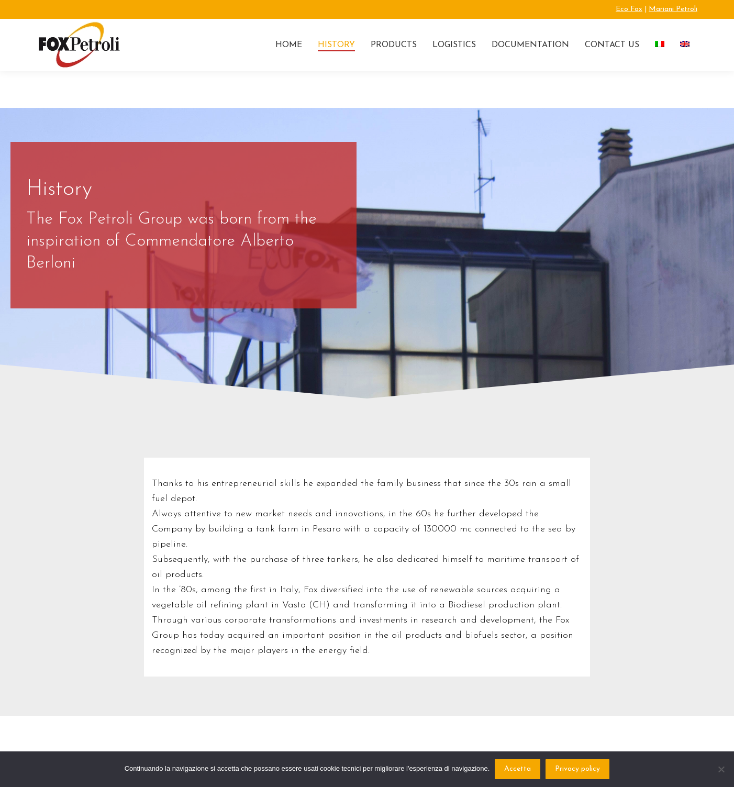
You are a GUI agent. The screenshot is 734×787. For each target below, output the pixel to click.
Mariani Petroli (673, 9)
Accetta (517, 769)
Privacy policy (577, 769)
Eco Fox (629, 9)
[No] (721, 769)
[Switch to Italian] (659, 45)
